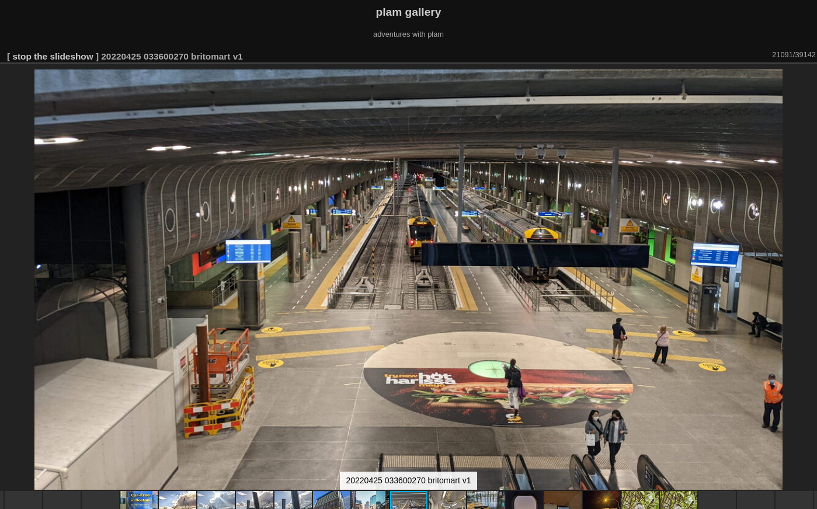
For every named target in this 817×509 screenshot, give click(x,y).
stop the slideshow (52, 56)
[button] (806, 80)
